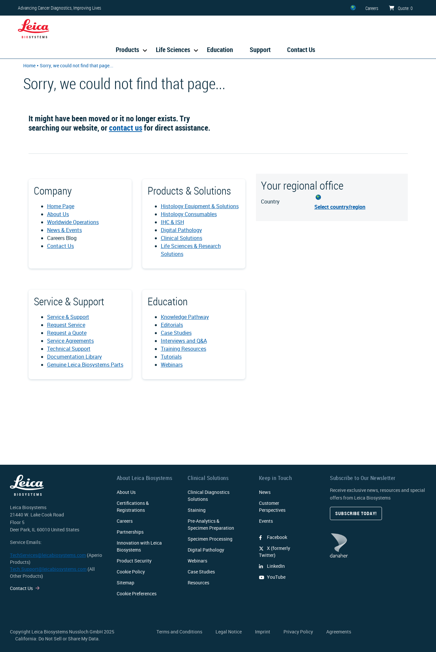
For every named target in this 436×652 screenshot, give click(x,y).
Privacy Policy (298, 631)
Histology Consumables (189, 214)
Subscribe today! (356, 513)
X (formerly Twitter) (274, 551)
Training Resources (183, 348)
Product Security (134, 561)
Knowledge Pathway (185, 317)
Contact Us (301, 49)
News (265, 492)
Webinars (172, 364)
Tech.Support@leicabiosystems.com (48, 569)
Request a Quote (67, 332)
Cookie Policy (131, 571)
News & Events (64, 230)
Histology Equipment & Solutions (200, 206)
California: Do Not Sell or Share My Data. (57, 638)
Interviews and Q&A (184, 340)
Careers (125, 521)
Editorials (172, 324)
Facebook (273, 537)
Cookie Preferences (136, 593)
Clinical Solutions (181, 238)
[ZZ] (353, 8)
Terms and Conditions (179, 631)
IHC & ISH (172, 222)
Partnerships (130, 532)
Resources (198, 582)
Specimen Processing (210, 539)
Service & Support (68, 317)
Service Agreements (70, 340)
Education (220, 49)
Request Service (66, 324)
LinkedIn (272, 566)
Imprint (262, 631)
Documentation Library (74, 356)
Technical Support (69, 348)
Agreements (338, 631)
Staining (197, 510)
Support (260, 49)
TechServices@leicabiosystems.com (48, 555)
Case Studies (176, 332)
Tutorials (171, 356)
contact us (125, 127)
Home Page (60, 206)
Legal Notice (229, 631)
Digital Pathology (181, 230)
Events (266, 521)
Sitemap (125, 582)
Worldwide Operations (73, 222)
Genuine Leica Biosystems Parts (85, 364)
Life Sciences (173, 49)
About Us (58, 214)
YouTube (272, 577)
